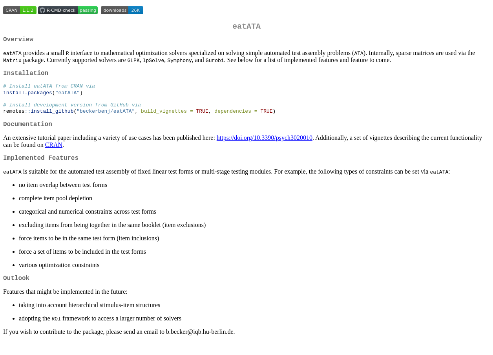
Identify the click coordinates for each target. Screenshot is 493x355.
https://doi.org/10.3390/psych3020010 (264, 148)
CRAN (53, 155)
